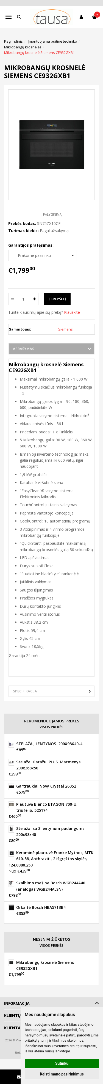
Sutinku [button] (61, 1063)
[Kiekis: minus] (12, 299)
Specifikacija (25, 691)
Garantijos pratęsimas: (31, 245)
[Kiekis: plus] (34, 299)
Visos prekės (51, 726)
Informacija (17, 1003)
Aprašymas (23, 348)
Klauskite (72, 312)
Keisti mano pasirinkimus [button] (61, 1074)
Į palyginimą (51, 214)
